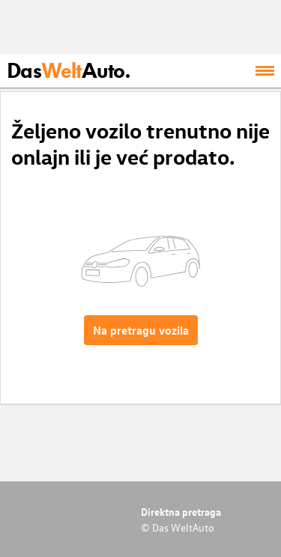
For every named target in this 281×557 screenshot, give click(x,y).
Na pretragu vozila (141, 330)
